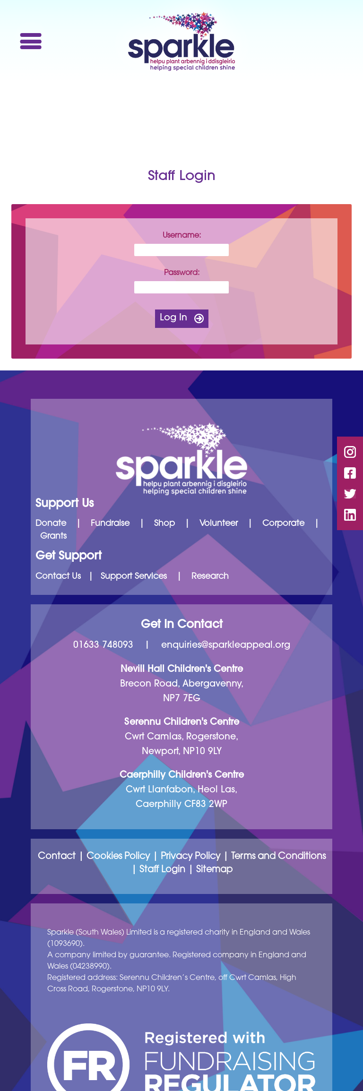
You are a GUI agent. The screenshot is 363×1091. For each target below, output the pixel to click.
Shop (164, 524)
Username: (182, 236)
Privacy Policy (190, 856)
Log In (173, 318)
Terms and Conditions (278, 856)
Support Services (134, 577)
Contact (57, 856)
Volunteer (218, 524)
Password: (181, 273)
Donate (50, 524)
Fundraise (110, 524)
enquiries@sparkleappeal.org (225, 645)
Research (210, 577)
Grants (53, 537)
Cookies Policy (118, 856)
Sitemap (214, 870)
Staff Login (162, 870)
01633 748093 (103, 645)
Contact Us (58, 577)
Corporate (283, 524)
